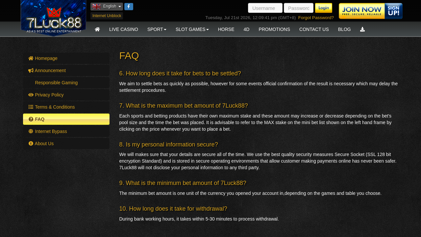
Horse (226, 29)
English (107, 6)
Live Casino (123, 29)
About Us (41, 143)
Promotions (274, 29)
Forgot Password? (316, 17)
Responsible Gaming (56, 82)
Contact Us (314, 29)
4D (246, 29)
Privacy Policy (46, 94)
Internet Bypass (47, 131)
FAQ (36, 119)
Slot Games (192, 29)
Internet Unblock (106, 15)
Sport (156, 29)
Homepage (43, 58)
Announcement (47, 70)
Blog (344, 29)
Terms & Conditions (51, 107)
